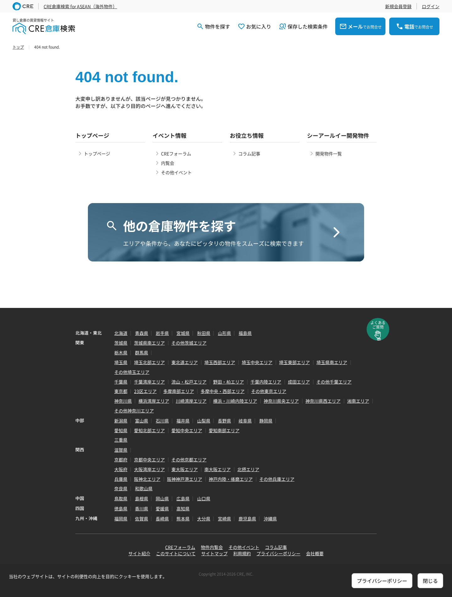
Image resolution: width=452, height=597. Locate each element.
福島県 (245, 333)
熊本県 (183, 518)
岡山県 (162, 498)
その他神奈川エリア (134, 410)
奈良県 (120, 488)
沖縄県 (270, 518)
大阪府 (120, 469)
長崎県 (162, 518)
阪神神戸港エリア (184, 479)
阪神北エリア (147, 479)
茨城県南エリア (149, 343)
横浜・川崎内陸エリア (235, 401)
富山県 (141, 420)
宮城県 (183, 333)
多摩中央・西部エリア (223, 391)
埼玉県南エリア (331, 362)
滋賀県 (120, 450)
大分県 (203, 518)
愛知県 (120, 430)
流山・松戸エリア (189, 382)
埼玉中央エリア (257, 362)
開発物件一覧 (328, 153)
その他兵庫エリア (276, 479)
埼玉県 (120, 362)
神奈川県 (123, 401)
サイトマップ (214, 553)
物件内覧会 (212, 547)
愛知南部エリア (224, 430)
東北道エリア (184, 362)
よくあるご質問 (377, 325)
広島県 (183, 498)
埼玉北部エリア (149, 362)
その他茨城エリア (189, 343)
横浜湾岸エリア (153, 401)
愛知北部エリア (149, 430)
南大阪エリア (217, 469)
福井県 (183, 420)
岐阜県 (245, 420)
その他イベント (176, 172)
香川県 (141, 508)
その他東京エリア (268, 391)
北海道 (120, 333)
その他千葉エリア (334, 382)
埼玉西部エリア (219, 362)
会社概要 (315, 553)
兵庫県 (120, 479)
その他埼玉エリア (131, 372)
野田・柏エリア (228, 382)
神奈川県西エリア (323, 401)
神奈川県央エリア (281, 401)
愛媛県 (162, 508)
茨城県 (120, 343)
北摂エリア (248, 469)
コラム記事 (249, 153)
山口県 (203, 498)
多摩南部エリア (178, 391)
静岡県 (265, 420)
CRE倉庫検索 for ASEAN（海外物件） (80, 6)
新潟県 (120, 420)
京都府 (120, 459)
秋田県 (203, 333)
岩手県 (162, 333)
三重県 (120, 440)
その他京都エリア (189, 459)
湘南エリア (358, 401)
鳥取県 (120, 498)
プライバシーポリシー (278, 553)
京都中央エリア (149, 459)
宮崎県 (224, 518)
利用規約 (242, 553)
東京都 (120, 391)
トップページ (97, 153)
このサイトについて (176, 553)
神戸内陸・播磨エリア (231, 479)
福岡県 (120, 518)
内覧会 (167, 163)
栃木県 (120, 352)
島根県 (141, 498)
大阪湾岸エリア (149, 469)
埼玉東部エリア (294, 362)
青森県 (141, 333)
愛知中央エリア (186, 430)
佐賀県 (141, 518)
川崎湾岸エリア (191, 401)
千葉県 (120, 382)
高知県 (183, 508)
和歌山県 (144, 488)
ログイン (430, 6)
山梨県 (203, 420)
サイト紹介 (139, 553)
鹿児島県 (247, 518)
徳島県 (120, 508)
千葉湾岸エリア (149, 382)
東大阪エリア (184, 469)
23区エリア (145, 391)
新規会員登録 (398, 6)
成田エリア (299, 382)
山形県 (224, 333)
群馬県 (141, 352)
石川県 (162, 420)
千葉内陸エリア (265, 382)
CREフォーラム (176, 153)
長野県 (224, 420)
